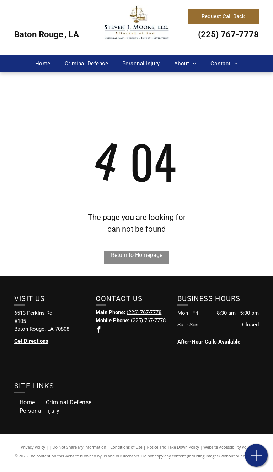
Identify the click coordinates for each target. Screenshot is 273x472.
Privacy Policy (33, 447)
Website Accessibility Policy (227, 447)
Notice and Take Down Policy (173, 447)
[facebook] (98, 330)
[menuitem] (43, 63)
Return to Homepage (136, 255)
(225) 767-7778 (228, 34)
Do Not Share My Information (79, 447)
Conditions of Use (126, 447)
